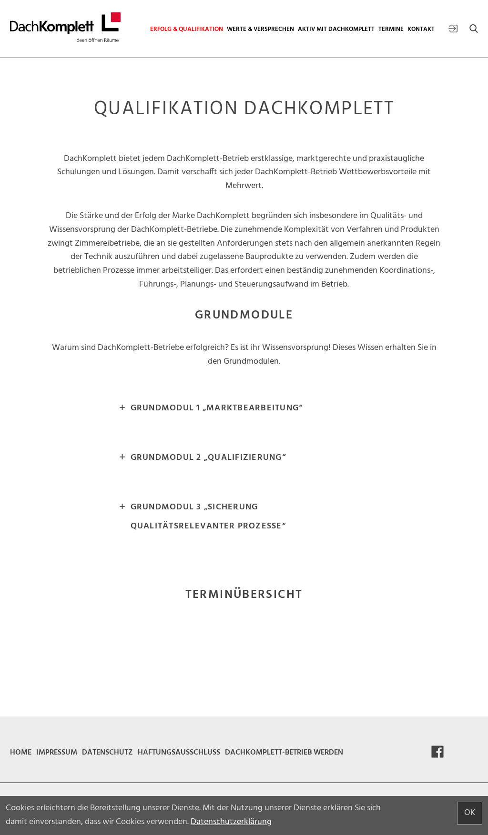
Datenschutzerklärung (231, 822)
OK (469, 813)
